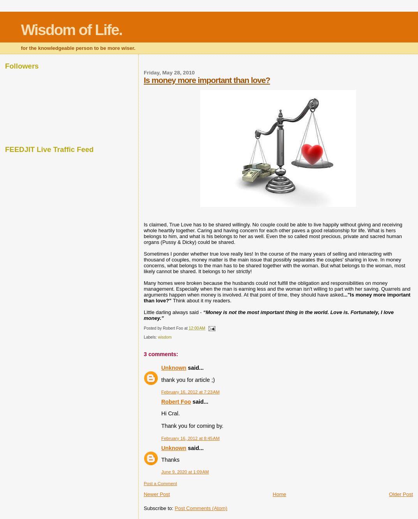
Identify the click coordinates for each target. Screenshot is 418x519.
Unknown (173, 368)
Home (279, 494)
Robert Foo (176, 402)
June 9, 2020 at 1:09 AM (185, 472)
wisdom (164, 337)
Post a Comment (160, 483)
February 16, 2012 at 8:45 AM (190, 438)
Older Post (401, 494)
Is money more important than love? (207, 80)
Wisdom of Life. (71, 29)
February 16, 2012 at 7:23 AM (190, 392)
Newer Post (157, 494)
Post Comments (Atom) (201, 508)
